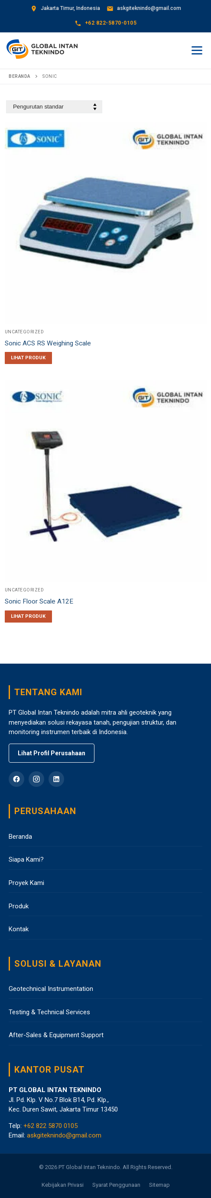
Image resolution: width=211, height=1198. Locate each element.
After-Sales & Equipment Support (56, 1035)
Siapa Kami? (26, 859)
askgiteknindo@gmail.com (64, 1135)
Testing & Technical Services (49, 1012)
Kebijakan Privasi (63, 1185)
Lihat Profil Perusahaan (51, 753)
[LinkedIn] (56, 779)
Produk (19, 906)
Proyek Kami (26, 883)
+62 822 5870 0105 (50, 1126)
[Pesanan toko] (54, 107)
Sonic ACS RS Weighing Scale (48, 343)
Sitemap (159, 1185)
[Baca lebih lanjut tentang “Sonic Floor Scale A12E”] (28, 616)
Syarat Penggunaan (116, 1185)
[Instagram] (36, 779)
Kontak (19, 929)
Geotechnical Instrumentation (51, 989)
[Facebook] (16, 779)
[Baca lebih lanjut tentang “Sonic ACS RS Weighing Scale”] (28, 358)
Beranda (19, 76)
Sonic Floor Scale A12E (39, 601)
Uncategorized (24, 331)
